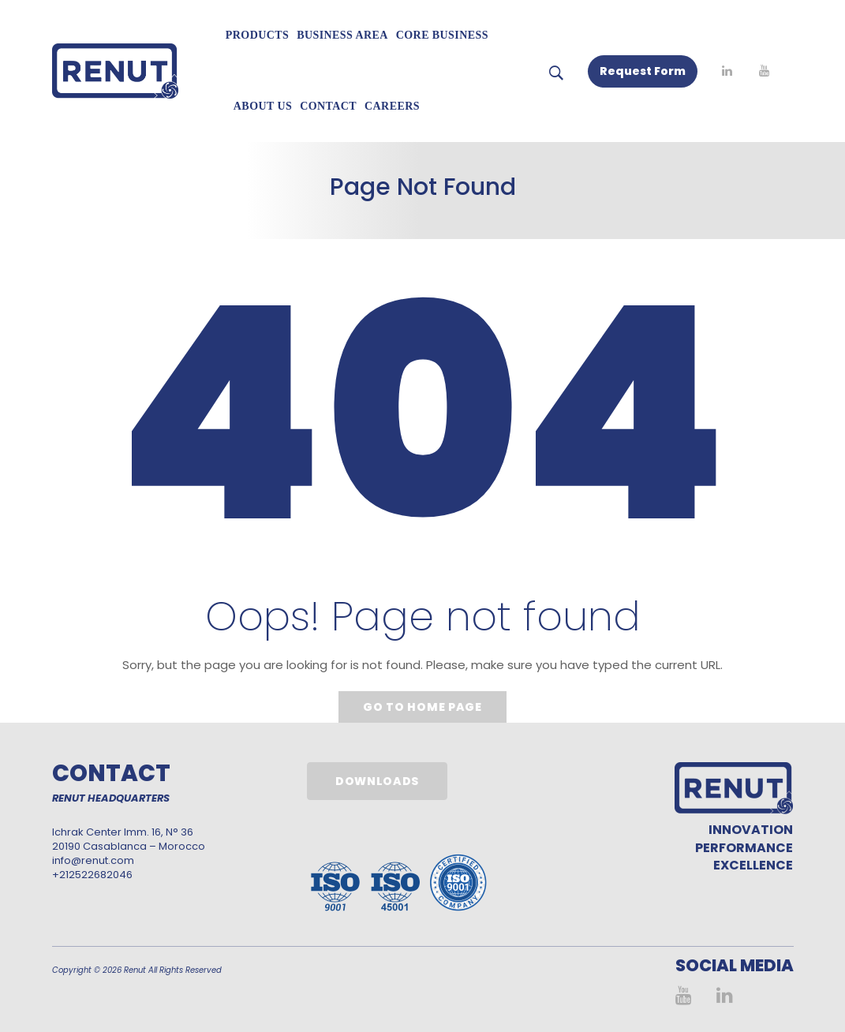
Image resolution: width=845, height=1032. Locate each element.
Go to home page (422, 707)
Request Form (643, 71)
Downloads (377, 781)
